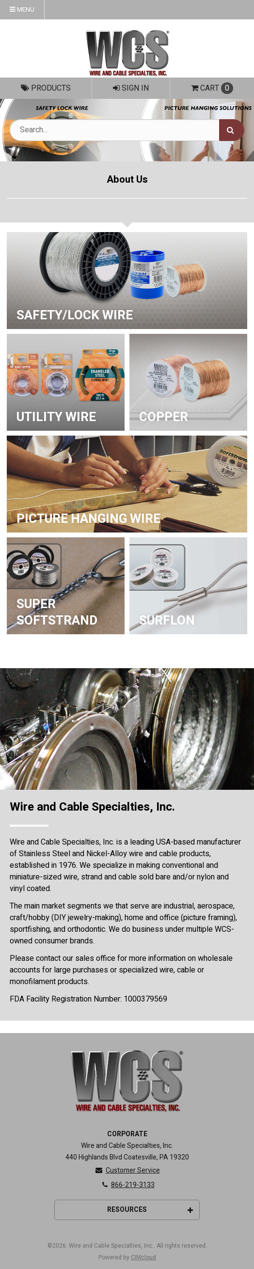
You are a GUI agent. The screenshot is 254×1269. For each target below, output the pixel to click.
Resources (150, 1210)
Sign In (131, 88)
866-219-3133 (127, 1185)
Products (46, 88)
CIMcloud (143, 1257)
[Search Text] (127, 130)
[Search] (231, 130)
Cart (212, 88)
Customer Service (127, 1170)
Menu (22, 10)
